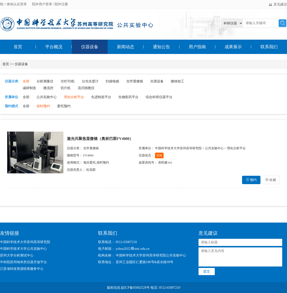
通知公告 (161, 46)
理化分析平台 (74, 97)
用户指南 (197, 46)
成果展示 (233, 46)
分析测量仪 (45, 81)
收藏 (270, 180)
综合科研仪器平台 (159, 97)
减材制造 (29, 88)
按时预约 (43, 106)
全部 (26, 81)
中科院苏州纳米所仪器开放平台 (23, 262)
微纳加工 (177, 81)
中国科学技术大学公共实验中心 (23, 248)
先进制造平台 (101, 97)
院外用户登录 (42, 4)
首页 (18, 46)
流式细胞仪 (86, 88)
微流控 (48, 88)
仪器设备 (89, 46)
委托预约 (64, 106)
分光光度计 (90, 81)
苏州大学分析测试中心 (16, 255)
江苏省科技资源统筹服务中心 (22, 269)
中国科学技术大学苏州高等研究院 (25, 242)
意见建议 (280, 4)
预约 (251, 180)
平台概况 (53, 46)
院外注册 (61, 4)
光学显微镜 (134, 81)
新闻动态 (125, 46)
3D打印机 (68, 81)
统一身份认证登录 (14, 4)
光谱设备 (157, 81)
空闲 (159, 155)
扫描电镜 (112, 81)
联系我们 (269, 46)
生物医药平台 (128, 97)
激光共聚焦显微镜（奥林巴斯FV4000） (100, 139)
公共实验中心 (47, 97)
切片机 (66, 88)
